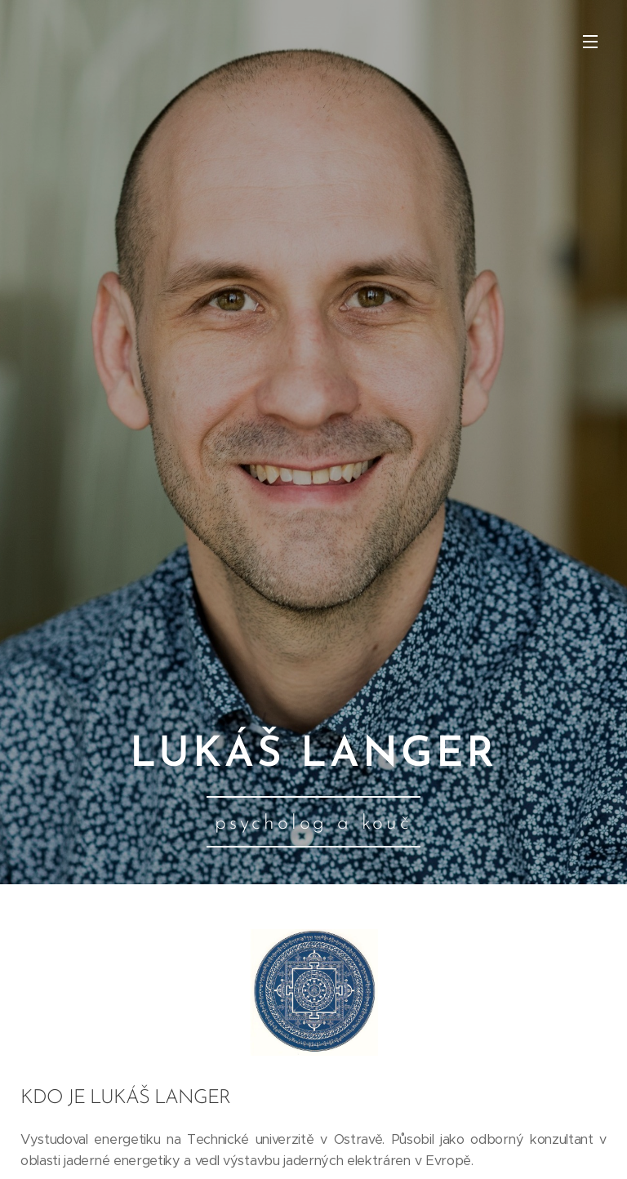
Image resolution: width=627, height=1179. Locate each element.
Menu (590, 41)
